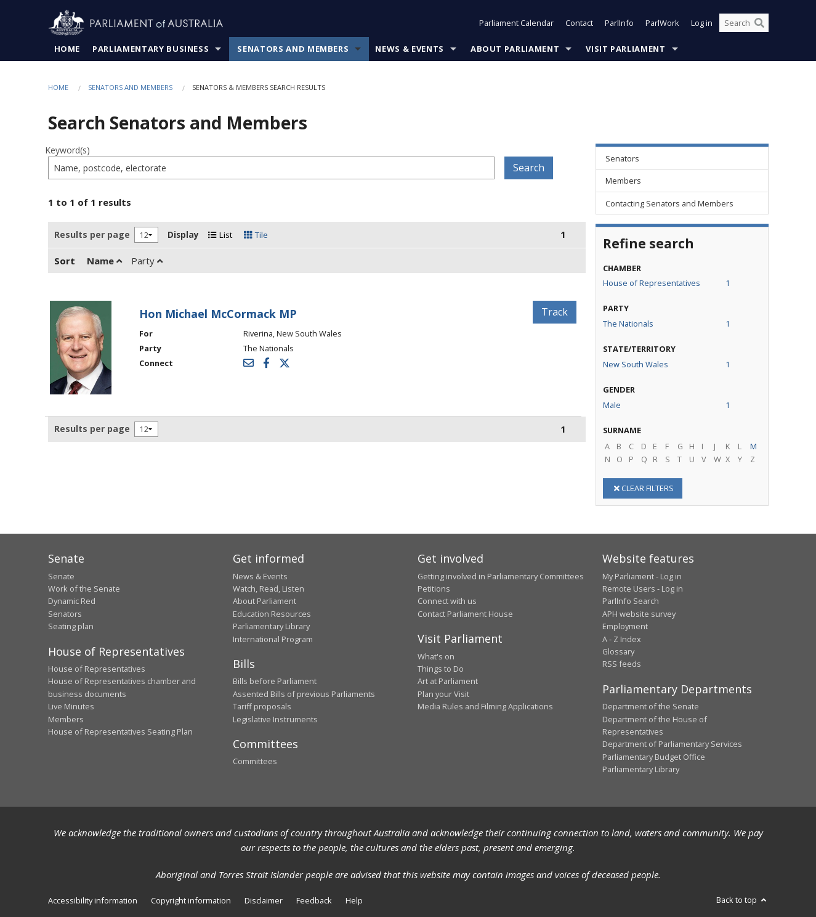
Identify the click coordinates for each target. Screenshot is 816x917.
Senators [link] (622, 158)
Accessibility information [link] (92, 900)
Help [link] (354, 900)
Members (66, 719)
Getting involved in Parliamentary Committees (501, 576)
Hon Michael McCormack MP (218, 313)
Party (147, 261)
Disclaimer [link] (263, 900)
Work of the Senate (84, 588)
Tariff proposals (262, 706)
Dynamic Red (71, 601)
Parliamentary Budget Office (653, 756)
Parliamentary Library (271, 626)
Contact (579, 23)
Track (554, 312)
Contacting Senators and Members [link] (669, 203)
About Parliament (515, 48)
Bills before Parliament (275, 681)
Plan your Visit (443, 693)
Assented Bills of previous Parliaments (304, 693)
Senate (61, 576)
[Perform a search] (759, 23)
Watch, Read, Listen (268, 588)
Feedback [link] (314, 900)
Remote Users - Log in (642, 588)
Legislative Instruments (275, 719)
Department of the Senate (650, 706)
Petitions (434, 588)
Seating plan (71, 626)
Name (104, 261)
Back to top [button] (742, 899)
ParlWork (662, 23)
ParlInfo (619, 23)
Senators (65, 613)
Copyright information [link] (191, 900)
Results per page (92, 234)
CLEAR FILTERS (643, 488)
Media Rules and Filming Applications (485, 706)
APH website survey (639, 613)
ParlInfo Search (630, 601)
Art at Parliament (448, 681)
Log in (702, 23)
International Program (273, 639)
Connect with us (447, 601)
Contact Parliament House (465, 613)
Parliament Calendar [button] (516, 23)
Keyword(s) (67, 151)
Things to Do (441, 668)
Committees (255, 761)
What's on (436, 656)
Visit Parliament (625, 48)
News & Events (409, 48)
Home (67, 48)
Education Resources (272, 613)
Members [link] (623, 181)
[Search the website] (744, 23)
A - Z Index (621, 639)
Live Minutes (71, 706)
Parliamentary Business (150, 48)
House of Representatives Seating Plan (120, 731)
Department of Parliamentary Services (672, 744)
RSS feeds (621, 664)
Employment (625, 626)
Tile (256, 234)
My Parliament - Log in (642, 576)
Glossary (618, 651)
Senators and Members (293, 48)
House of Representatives (96, 668)
